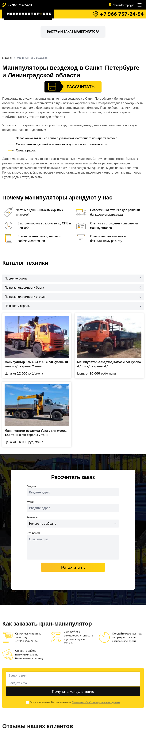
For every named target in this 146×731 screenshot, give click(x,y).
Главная (7, 57)
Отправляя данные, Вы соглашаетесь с (75, 708)
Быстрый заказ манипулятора (73, 31)
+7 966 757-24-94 (20, 5)
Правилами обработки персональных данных (96, 708)
